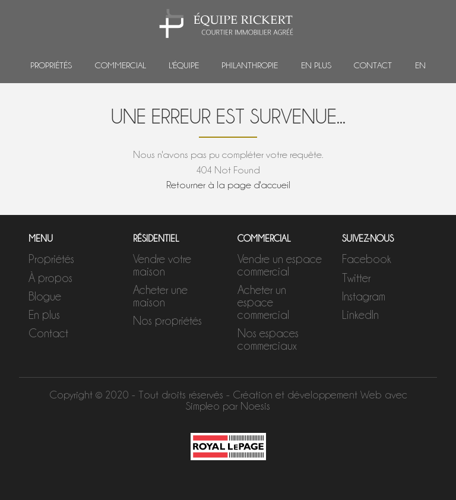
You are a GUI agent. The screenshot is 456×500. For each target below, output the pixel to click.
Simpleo (203, 406)
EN (420, 65)
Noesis (255, 406)
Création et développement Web (307, 394)
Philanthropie (249, 65)
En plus (316, 65)
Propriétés (51, 65)
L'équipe (184, 65)
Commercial (120, 65)
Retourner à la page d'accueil (228, 184)
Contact (373, 65)
